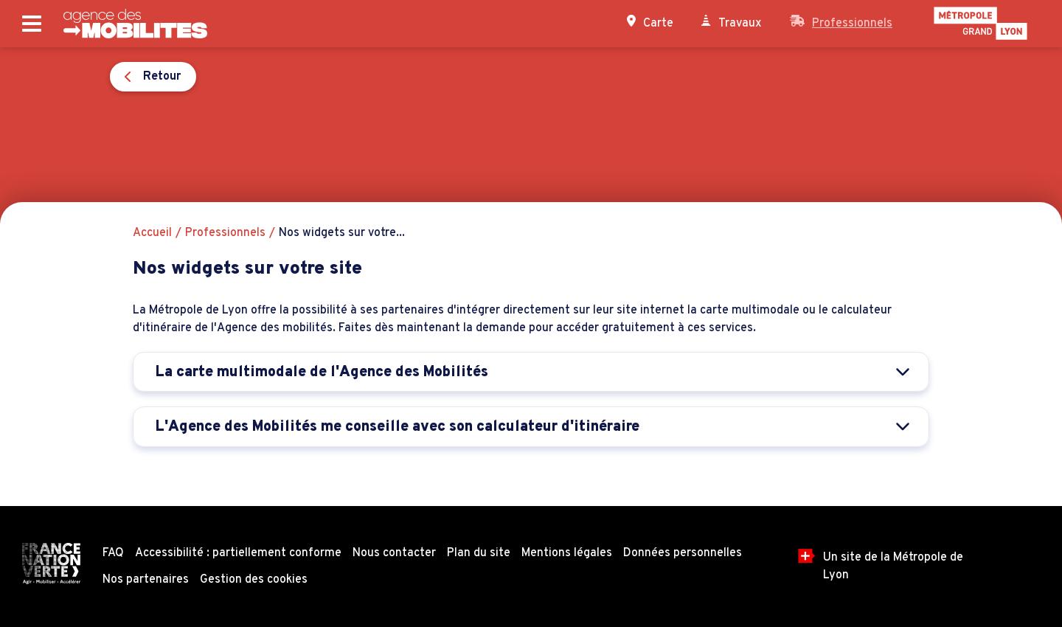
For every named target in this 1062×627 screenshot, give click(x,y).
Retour (177, 76)
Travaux (731, 23)
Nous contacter (394, 553)
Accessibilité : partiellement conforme (238, 553)
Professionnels (841, 23)
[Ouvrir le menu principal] (31, 23)
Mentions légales (566, 553)
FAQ (113, 553)
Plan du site (478, 553)
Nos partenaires (146, 579)
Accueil (152, 233)
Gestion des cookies (254, 579)
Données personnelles (682, 553)
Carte (650, 23)
